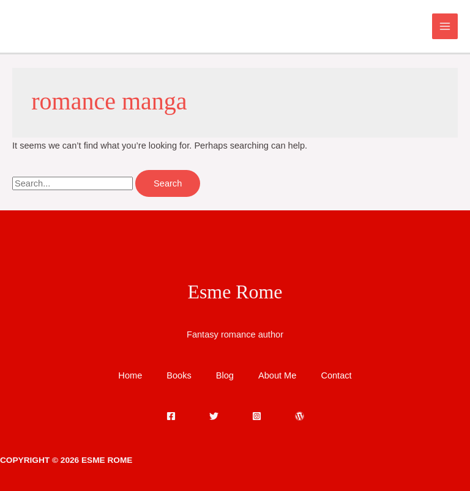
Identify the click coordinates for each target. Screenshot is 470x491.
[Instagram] (256, 416)
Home (130, 375)
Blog (225, 375)
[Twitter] (214, 416)
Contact (336, 375)
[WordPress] (299, 416)
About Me (277, 375)
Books (179, 375)
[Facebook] (171, 416)
